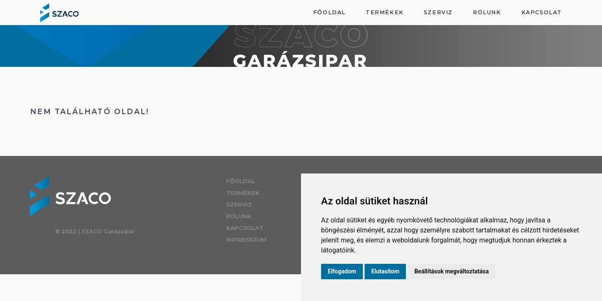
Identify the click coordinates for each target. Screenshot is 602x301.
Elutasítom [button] (385, 271)
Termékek (385, 12)
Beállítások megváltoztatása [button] (451, 271)
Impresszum (259, 239)
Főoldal (329, 12)
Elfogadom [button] (342, 271)
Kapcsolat (541, 12)
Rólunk (487, 12)
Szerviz (438, 12)
